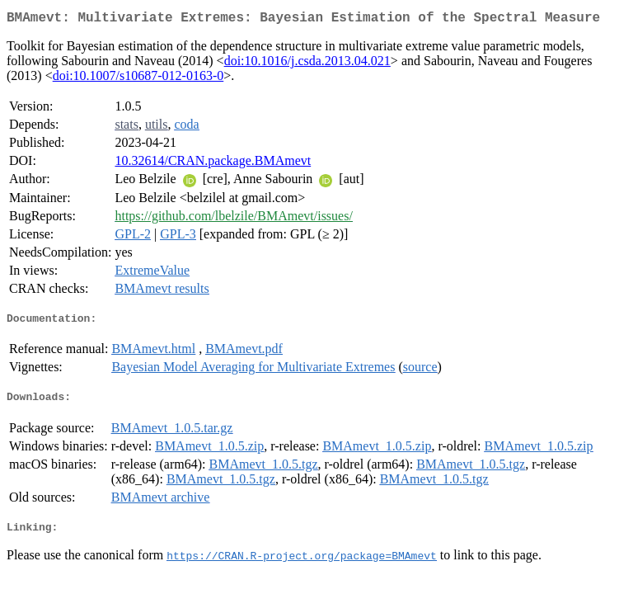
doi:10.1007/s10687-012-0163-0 (138, 79)
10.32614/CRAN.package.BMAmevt (213, 164)
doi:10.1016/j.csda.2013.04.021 (307, 64)
